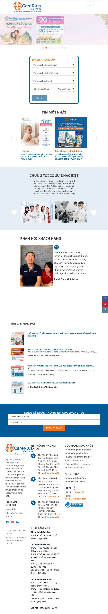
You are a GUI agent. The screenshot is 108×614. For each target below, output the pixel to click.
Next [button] (94, 138)
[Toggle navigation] (90, 3)
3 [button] (49, 48)
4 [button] (52, 48)
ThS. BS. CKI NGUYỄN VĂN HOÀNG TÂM (47, 355)
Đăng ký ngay (54, 428)
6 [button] (58, 48)
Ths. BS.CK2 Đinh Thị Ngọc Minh (44, 387)
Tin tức (25, 151)
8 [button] (65, 48)
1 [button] (43, 48)
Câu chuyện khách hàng (68, 151)
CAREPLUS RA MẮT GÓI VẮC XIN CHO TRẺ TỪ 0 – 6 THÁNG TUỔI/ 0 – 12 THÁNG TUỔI (36, 156)
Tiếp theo (40, 98)
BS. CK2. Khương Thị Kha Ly (42, 374)
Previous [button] (14, 138)
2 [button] (46, 48)
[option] (54, 29)
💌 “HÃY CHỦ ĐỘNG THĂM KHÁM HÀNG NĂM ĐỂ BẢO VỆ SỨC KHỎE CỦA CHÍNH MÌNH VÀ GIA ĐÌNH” (69, 156)
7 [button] (62, 48)
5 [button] (55, 48)
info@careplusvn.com (75, 498)
